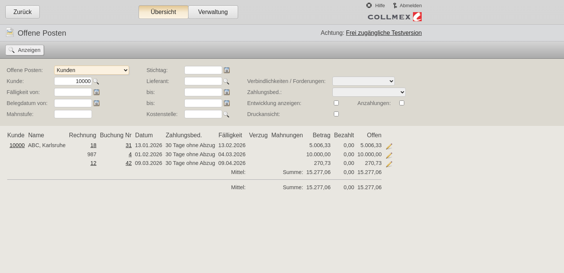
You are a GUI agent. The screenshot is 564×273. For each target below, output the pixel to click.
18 (93, 145)
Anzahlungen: (374, 103)
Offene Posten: (24, 70)
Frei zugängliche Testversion (384, 33)
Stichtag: (157, 70)
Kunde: (15, 81)
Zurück (22, 12)
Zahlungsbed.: (264, 92)
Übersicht (163, 12)
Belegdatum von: (26, 103)
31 (129, 145)
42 (129, 163)
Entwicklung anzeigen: (274, 103)
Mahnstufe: (19, 114)
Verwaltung (212, 12)
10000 (17, 145)
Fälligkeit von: (23, 92)
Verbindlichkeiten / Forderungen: (286, 81)
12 (93, 163)
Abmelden (411, 5)
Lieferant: (157, 81)
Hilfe (380, 5)
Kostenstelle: (162, 114)
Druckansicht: (263, 114)
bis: (150, 92)
